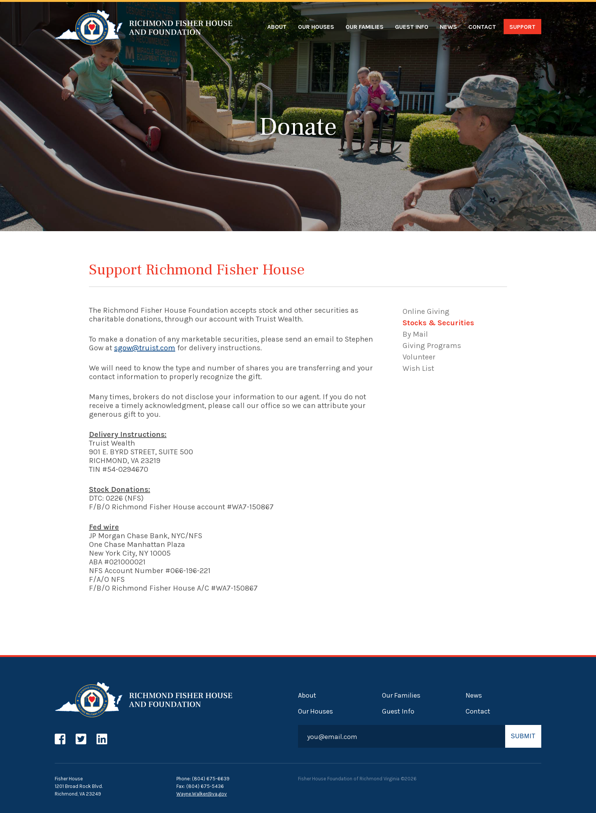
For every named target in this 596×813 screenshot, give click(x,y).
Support (522, 26)
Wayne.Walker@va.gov (201, 794)
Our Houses (316, 26)
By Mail (415, 334)
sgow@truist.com (144, 347)
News (448, 26)
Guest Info (411, 26)
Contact (482, 26)
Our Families (365, 26)
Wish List (418, 368)
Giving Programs (432, 345)
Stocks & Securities (438, 322)
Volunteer (419, 357)
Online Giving (426, 311)
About (277, 26)
